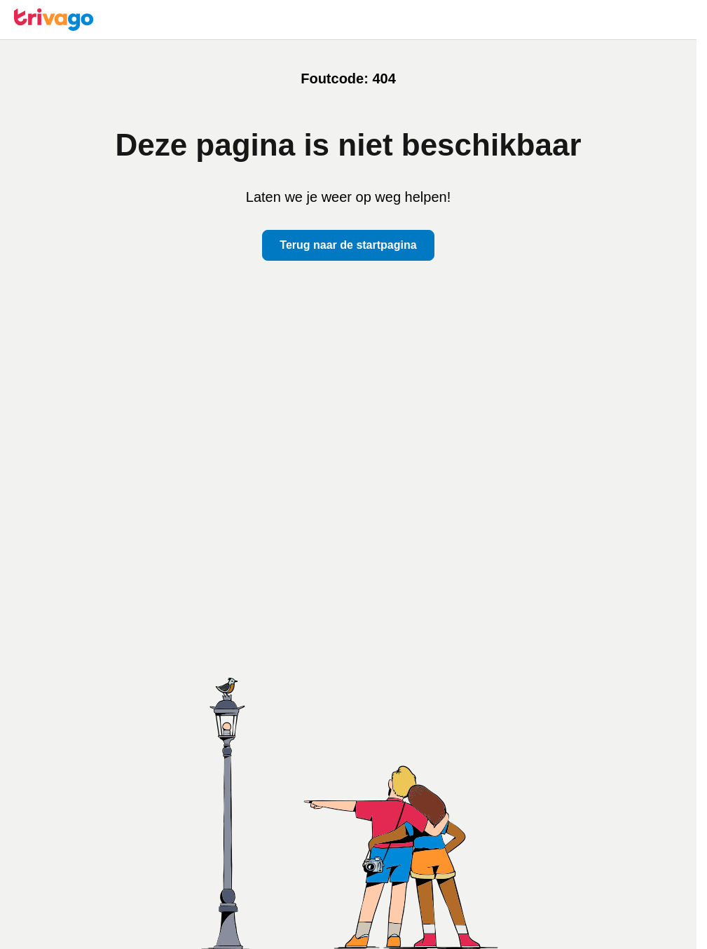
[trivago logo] (54, 19)
